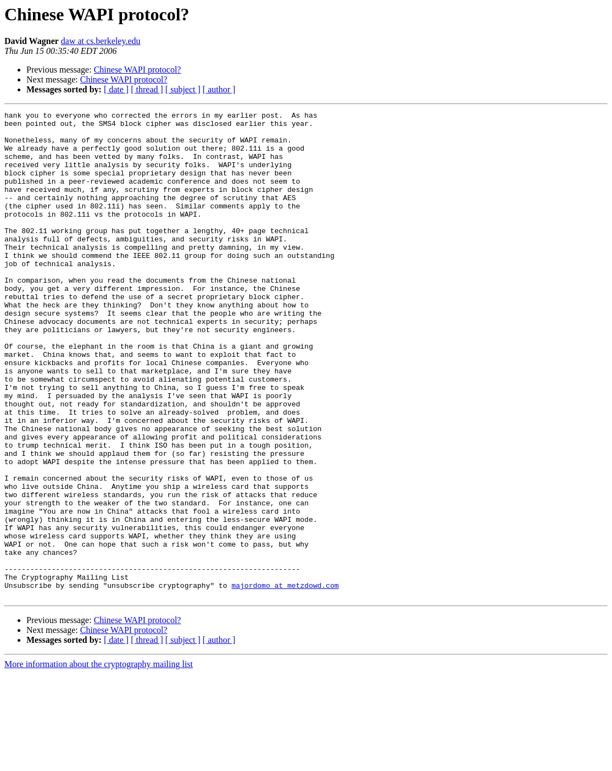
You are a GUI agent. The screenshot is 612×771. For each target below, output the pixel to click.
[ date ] (116, 89)
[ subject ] (183, 89)
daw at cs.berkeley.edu (101, 41)
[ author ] (219, 89)
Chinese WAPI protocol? (137, 69)
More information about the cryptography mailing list (98, 761)
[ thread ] (147, 89)
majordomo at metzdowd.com (284, 681)
